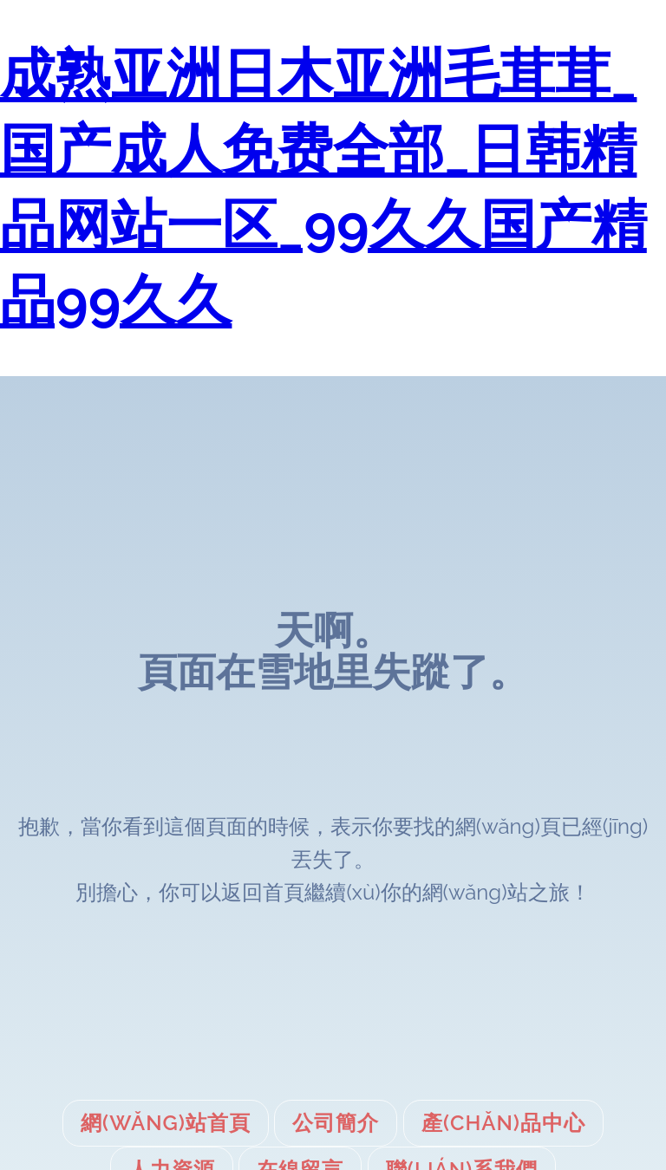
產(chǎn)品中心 (503, 1122)
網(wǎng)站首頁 (166, 1122)
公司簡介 (335, 1122)
